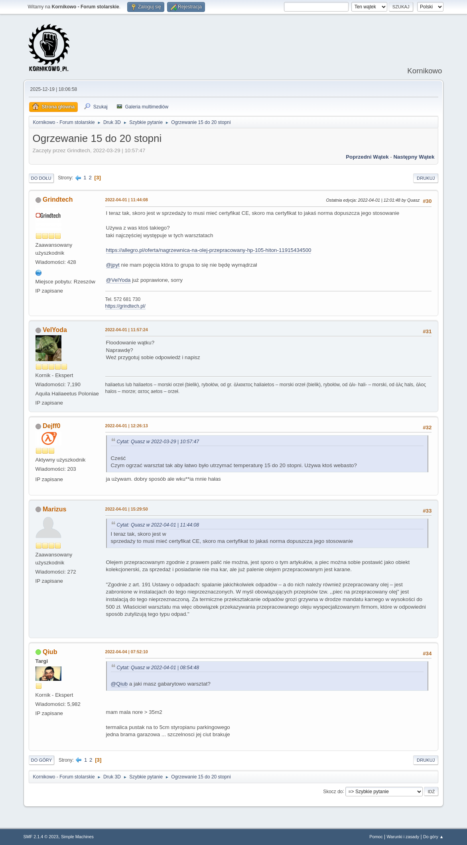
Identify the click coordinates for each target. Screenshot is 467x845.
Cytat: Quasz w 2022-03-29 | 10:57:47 (158, 441)
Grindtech (58, 199)
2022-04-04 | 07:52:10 (126, 651)
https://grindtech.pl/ (125, 306)
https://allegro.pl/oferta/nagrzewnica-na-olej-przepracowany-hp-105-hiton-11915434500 (208, 250)
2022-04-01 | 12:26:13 (126, 425)
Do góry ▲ (433, 836)
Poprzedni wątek (367, 157)
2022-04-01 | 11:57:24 (126, 329)
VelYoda (55, 329)
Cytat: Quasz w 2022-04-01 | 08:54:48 (158, 667)
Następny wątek (413, 157)
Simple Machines (77, 836)
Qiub (50, 651)
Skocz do (333, 791)
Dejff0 (51, 425)
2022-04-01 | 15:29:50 (126, 509)
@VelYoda (118, 280)
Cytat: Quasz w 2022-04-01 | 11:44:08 (158, 525)
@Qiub (119, 684)
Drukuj (426, 178)
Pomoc (376, 836)
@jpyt (113, 265)
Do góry (41, 760)
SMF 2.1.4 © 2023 (41, 836)
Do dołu (41, 178)
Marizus (55, 509)
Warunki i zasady (403, 836)
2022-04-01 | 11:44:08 (126, 199)
